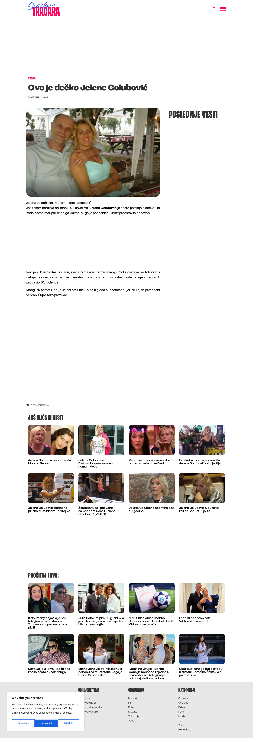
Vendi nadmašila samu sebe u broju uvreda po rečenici (151, 462)
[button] (214, 8)
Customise (23, 723)
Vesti (131, 721)
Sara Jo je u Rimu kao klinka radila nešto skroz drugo (49, 670)
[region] (45, 712)
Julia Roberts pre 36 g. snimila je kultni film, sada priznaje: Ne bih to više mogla (101, 621)
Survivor (84, 698)
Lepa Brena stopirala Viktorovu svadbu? (194, 620)
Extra (181, 707)
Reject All (46, 723)
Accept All (68, 723)
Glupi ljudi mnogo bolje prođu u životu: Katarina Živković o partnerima (200, 672)
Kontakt (133, 698)
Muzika (132, 712)
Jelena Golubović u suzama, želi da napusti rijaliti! (199, 509)
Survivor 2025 (87, 703)
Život (181, 725)
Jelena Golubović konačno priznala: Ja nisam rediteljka (49, 509)
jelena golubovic (39, 405)
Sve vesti (184, 703)
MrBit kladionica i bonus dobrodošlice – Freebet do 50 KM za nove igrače (151, 621)
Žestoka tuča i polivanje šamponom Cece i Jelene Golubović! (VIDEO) (96, 511)
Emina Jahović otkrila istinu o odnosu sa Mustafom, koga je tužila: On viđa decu (100, 672)
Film (130, 703)
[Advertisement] (126, 48)
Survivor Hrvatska (90, 707)
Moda (181, 716)
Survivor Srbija (88, 712)
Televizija (133, 716)
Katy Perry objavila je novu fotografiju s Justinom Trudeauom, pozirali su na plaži (48, 623)
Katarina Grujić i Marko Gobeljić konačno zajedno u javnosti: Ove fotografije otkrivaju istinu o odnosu (149, 673)
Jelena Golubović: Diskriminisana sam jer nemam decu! (95, 463)
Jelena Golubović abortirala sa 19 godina (151, 509)
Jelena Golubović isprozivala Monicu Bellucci (49, 462)
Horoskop (184, 730)
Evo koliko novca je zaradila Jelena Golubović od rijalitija (199, 462)
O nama (183, 698)
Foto (131, 707)
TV (179, 721)
